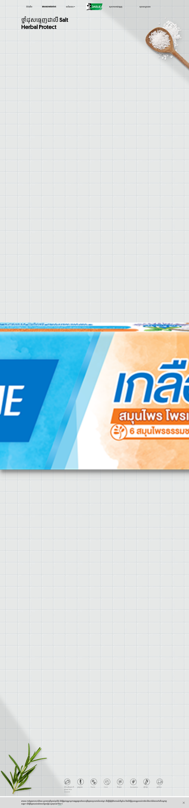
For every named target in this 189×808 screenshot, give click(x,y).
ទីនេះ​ (60, 803)
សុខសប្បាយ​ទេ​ (145, 6)
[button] (183, 802)
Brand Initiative (49, 6)
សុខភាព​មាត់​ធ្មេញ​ (115, 6)
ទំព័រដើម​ (29, 6)
